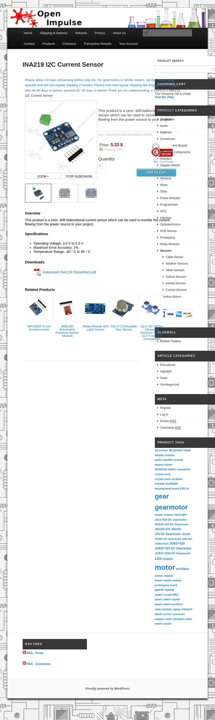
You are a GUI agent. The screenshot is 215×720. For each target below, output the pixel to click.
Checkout (69, 44)
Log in (164, 414)
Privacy (100, 33)
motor (165, 567)
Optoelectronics (170, 224)
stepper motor (163, 619)
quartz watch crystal (167, 599)
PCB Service (168, 231)
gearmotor (171, 507)
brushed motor (165, 469)
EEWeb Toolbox (170, 341)
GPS (163, 211)
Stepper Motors (170, 165)
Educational (168, 365)
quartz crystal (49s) (166, 594)
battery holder (163, 464)
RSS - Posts (35, 653)
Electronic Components (175, 152)
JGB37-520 (177, 543)
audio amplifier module (169, 459)
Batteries (166, 132)
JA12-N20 (180, 514)
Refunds (81, 33)
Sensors (160, 90)
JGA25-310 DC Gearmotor (172, 524)
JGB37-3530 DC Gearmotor (173, 553)
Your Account (128, 44)
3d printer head (179, 450)
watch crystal (163, 623)
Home (28, 33)
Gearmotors (168, 172)
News (164, 378)
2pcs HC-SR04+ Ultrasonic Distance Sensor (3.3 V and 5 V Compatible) (152, 332)
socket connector (174, 614)
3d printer (161, 450)
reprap (176, 609)
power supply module (168, 580)
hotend (168, 514)
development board (167, 488)
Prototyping (167, 237)
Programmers (169, 204)
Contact (29, 44)
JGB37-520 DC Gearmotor (173, 548)
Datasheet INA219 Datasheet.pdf (69, 272)
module (168, 559)
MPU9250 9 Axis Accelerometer (39, 327)
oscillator (182, 569)
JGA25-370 (162, 529)
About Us (119, 33)
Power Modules (170, 198)
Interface (166, 218)
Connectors (167, 139)
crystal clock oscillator (169, 479)
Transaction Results (97, 44)
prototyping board (166, 585)
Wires (164, 185)
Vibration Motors (170, 296)
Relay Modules (169, 244)
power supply (164, 575)
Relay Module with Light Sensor (95, 327)
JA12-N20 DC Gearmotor (171, 519)
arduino (170, 455)
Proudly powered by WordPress (107, 688)
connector (183, 469)
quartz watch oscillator (169, 604)
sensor (187, 609)
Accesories (167, 119)
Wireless (165, 178)
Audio (164, 126)
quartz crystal (164, 589)
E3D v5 (184, 488)
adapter (159, 455)
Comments (170, 428)
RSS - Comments (38, 663)
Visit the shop (164, 97)
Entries (168, 421)
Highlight (166, 371)
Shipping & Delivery (53, 33)
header (159, 514)
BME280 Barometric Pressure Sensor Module (67, 331)
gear (162, 496)
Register (165, 408)
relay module (163, 609)
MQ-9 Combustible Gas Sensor (124, 327)
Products (48, 44)
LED (158, 559)
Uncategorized (169, 384)
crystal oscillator (166, 483)
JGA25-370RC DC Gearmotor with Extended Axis (173, 539)
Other (164, 191)
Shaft (158, 614)
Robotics (166, 158)
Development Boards (173, 145)
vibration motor (182, 619)
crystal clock (163, 474)
